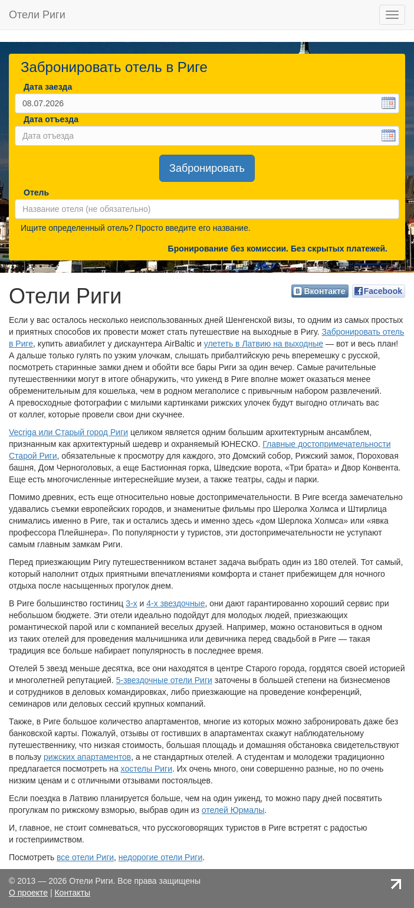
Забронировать (207, 168)
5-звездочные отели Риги (164, 680)
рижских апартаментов (87, 757)
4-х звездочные (175, 603)
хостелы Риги (146, 768)
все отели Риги (85, 857)
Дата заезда (48, 87)
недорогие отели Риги (160, 857)
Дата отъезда (51, 119)
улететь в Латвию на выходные (263, 343)
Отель (35, 192)
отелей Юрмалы (233, 810)
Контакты (72, 892)
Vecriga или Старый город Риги (68, 432)
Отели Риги (37, 15)
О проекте (28, 892)
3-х (131, 603)
